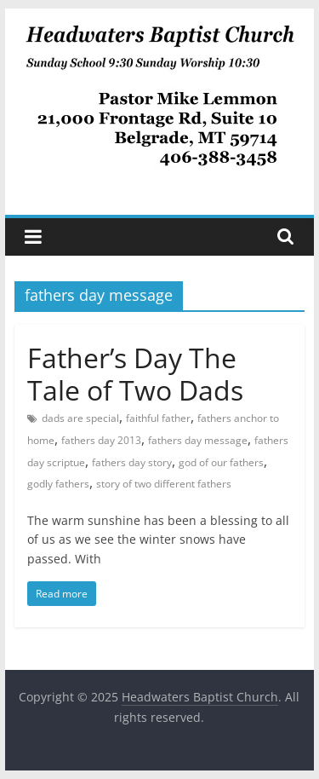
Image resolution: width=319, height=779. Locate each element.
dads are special (80, 418)
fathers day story (132, 462)
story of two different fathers (163, 483)
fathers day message (198, 440)
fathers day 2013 (101, 440)
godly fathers (58, 483)
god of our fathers (221, 462)
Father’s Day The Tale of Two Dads (135, 373)
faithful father (158, 418)
